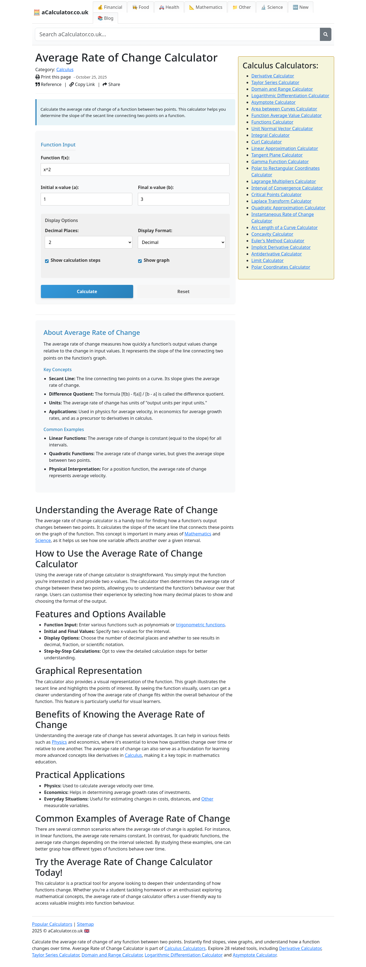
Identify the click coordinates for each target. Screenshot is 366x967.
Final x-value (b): (156, 187)
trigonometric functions (200, 625)
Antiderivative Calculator (277, 254)
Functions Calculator (273, 122)
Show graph (157, 260)
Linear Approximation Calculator (285, 148)
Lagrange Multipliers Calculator (284, 181)
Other (207, 799)
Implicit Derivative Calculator (281, 247)
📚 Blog (105, 18)
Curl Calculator (267, 142)
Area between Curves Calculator (284, 109)
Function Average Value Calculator (287, 115)
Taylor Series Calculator (276, 82)
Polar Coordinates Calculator (281, 267)
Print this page (53, 77)
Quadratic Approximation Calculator (289, 208)
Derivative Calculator (273, 76)
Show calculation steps (75, 260)
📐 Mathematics (205, 7)
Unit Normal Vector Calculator (282, 129)
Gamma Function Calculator (280, 162)
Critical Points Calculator (277, 194)
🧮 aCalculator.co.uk (61, 12)
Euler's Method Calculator (278, 241)
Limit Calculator (268, 260)
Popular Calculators (52, 924)
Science (43, 540)
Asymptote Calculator (274, 102)
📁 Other (241, 7)
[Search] (325, 34)
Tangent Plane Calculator (277, 155)
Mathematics (198, 534)
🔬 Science (272, 7)
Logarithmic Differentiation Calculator (290, 96)
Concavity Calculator (273, 234)
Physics (59, 742)
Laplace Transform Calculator (282, 201)
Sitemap (85, 924)
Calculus (64, 69)
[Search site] (177, 34)
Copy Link (82, 84)
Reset (183, 291)
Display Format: (155, 230)
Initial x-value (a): (60, 187)
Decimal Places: (62, 230)
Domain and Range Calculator (282, 89)
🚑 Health (169, 7)
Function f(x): (55, 158)
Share (111, 84)
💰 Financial (109, 7)
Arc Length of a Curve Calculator (285, 227)
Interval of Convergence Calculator (287, 188)
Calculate (87, 291)
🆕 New (301, 7)
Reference (48, 84)
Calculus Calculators (185, 948)
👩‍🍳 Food (140, 7)
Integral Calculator (271, 135)
